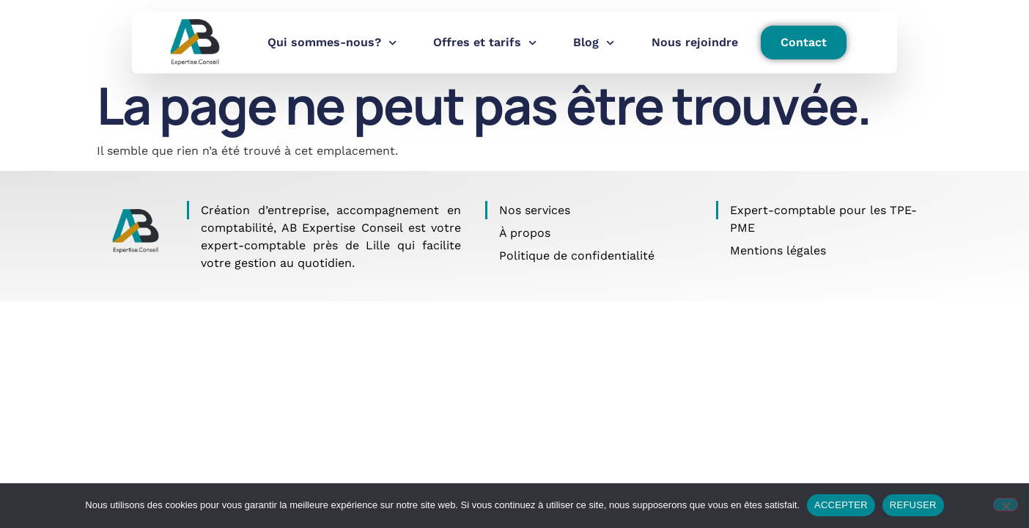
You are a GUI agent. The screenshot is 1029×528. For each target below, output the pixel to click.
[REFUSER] (1005, 504)
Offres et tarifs (484, 43)
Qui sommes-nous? (332, 43)
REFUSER (913, 504)
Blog (593, 43)
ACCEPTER (841, 504)
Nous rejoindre (695, 42)
